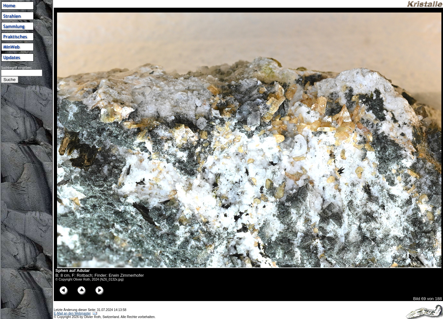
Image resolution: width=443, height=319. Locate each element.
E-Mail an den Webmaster (72, 313)
